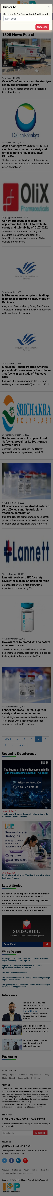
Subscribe (42, 27)
